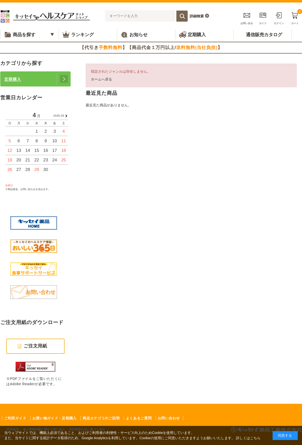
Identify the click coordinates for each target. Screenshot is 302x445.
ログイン (279, 17)
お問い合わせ (169, 418)
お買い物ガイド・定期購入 (54, 418)
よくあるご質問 (139, 418)
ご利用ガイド (15, 418)
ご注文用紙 (35, 345)
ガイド (263, 17)
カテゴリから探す (21, 63)
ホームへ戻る (101, 79)
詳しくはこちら (248, 438)
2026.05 (59, 115)
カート (295, 17)
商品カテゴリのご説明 (101, 418)
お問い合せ (247, 17)
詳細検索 (197, 16)
